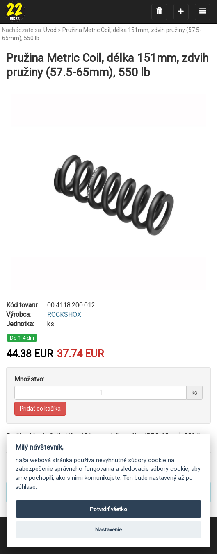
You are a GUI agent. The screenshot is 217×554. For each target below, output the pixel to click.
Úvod (50, 30)
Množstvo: (29, 379)
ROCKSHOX (64, 314)
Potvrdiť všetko (108, 509)
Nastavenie (108, 530)
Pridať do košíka (40, 408)
